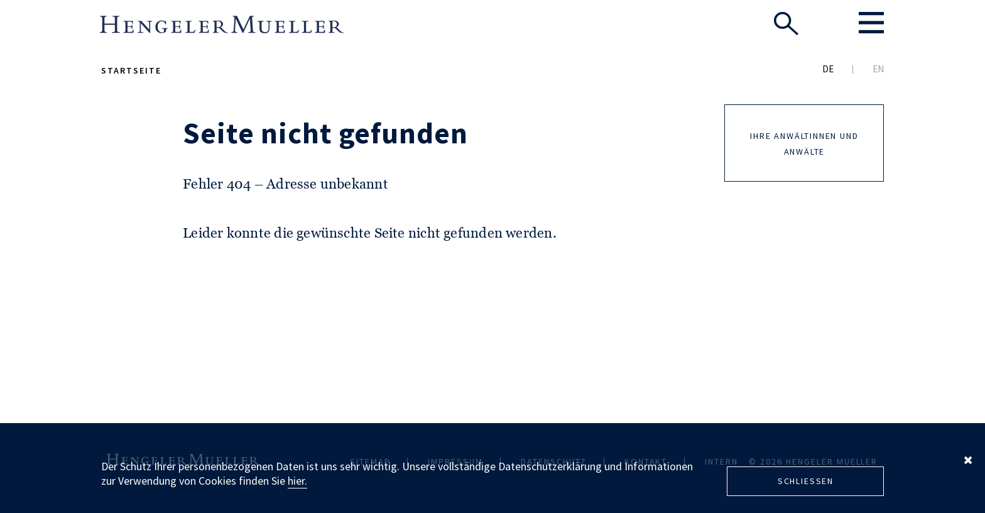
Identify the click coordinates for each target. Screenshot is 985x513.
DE (828, 69)
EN (878, 69)
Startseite (131, 70)
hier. (297, 480)
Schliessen (806, 481)
